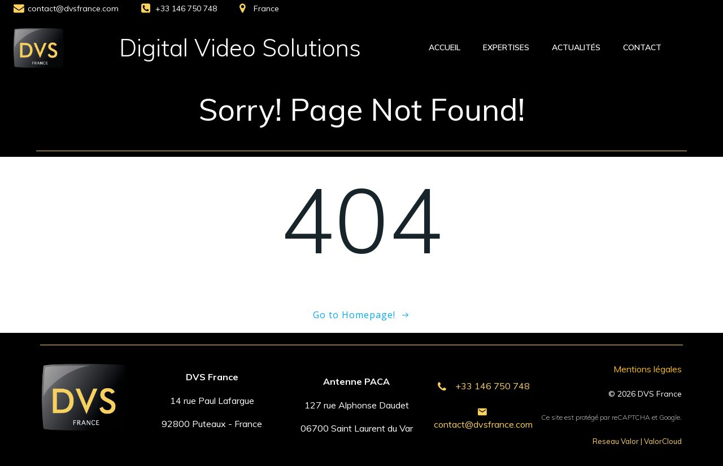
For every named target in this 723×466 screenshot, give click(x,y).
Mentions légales (647, 369)
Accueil (444, 47)
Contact (642, 47)
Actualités (576, 47)
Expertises (506, 47)
